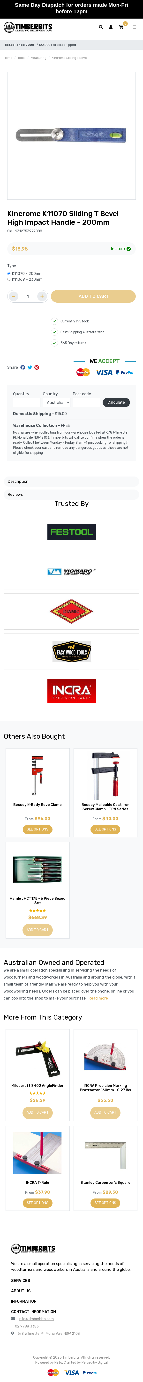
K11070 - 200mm (27, 273)
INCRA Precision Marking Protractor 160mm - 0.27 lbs (105, 1087)
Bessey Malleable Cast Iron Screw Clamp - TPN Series (105, 807)
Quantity (21, 394)
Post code (82, 394)
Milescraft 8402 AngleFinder (37, 1085)
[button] (121, 27)
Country (50, 394)
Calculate (116, 402)
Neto (58, 1363)
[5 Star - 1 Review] (38, 1093)
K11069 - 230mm (27, 279)
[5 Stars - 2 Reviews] (38, 910)
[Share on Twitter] (30, 367)
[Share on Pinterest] (36, 367)
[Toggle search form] (101, 27)
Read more (98, 998)
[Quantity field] (27, 296)
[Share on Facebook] (23, 367)
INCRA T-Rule (37, 1182)
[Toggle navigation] (134, 27)
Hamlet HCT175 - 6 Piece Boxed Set (38, 900)
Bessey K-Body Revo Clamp (37, 805)
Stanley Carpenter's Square (105, 1182)
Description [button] (18, 481)
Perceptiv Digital (95, 1363)
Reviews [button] (15, 494)
